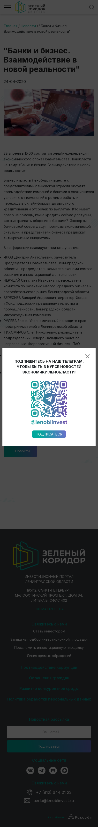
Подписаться (49, 299)
